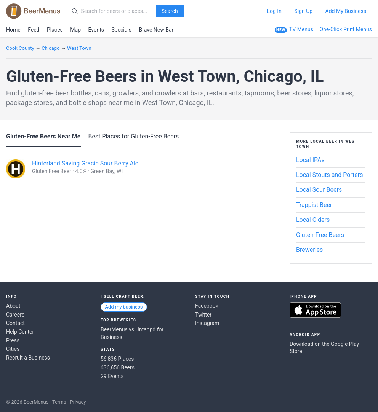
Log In (274, 11)
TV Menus (301, 29)
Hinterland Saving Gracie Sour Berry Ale (85, 163)
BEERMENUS (33, 11)
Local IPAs (310, 160)
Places (55, 30)
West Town (79, 48)
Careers (15, 315)
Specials (121, 30)
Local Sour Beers (319, 189)
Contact (15, 323)
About (13, 306)
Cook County (20, 48)
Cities (12, 349)
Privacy (78, 402)
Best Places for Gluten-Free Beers (133, 136)
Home (13, 30)
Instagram (207, 323)
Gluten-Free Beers (320, 235)
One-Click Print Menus (345, 29)
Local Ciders (313, 219)
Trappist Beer (314, 204)
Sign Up (303, 11)
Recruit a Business (28, 358)
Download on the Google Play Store (324, 348)
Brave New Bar (156, 30)
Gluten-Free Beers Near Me (43, 136)
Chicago (50, 48)
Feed (33, 30)
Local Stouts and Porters (329, 174)
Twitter (203, 315)
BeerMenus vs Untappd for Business (132, 333)
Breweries (309, 249)
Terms (59, 402)
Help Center (20, 332)
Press (12, 340)
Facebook (206, 306)
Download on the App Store (315, 310)
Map (75, 30)
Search (170, 11)
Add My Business (345, 11)
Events (96, 30)
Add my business (124, 307)
